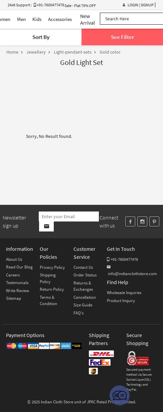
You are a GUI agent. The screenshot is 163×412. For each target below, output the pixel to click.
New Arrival (87, 19)
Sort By (40, 37)
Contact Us (83, 267)
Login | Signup (138, 4)
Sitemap (13, 298)
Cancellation (84, 297)
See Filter (122, 37)
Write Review (17, 290)
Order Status (85, 275)
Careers (13, 275)
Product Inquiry (121, 300)
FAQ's (78, 313)
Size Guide (82, 305)
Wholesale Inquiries (124, 292)
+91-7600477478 (122, 259)
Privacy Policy (52, 267)
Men (21, 19)
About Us (14, 259)
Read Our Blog (19, 267)
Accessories (60, 19)
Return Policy (52, 289)
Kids (36, 19)
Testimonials (17, 282)
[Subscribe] (46, 226)
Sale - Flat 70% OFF (80, 5)
